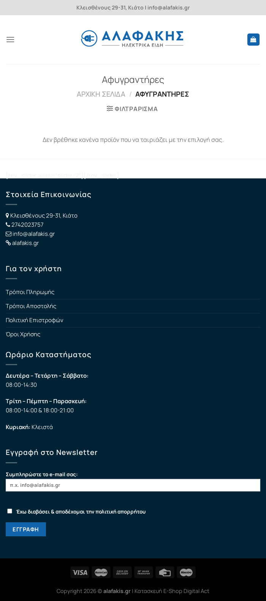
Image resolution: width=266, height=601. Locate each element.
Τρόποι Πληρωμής (30, 292)
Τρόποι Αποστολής (31, 306)
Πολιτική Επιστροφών (34, 320)
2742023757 (27, 225)
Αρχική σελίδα (101, 94)
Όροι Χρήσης (23, 334)
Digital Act (196, 591)
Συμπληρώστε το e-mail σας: (133, 481)
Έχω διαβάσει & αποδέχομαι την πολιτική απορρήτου (76, 511)
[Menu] (10, 39)
